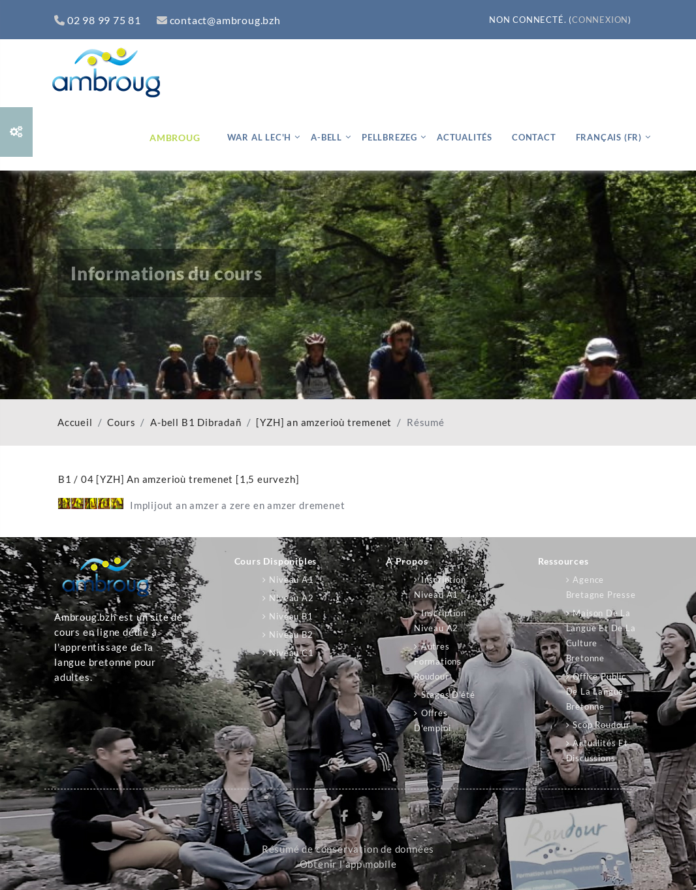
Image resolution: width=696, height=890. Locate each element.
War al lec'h (259, 137)
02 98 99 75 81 (97, 20)
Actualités (464, 137)
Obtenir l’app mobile (348, 864)
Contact (534, 137)
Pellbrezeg (389, 137)
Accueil (75, 422)
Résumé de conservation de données (348, 849)
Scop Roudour (601, 724)
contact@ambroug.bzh (219, 20)
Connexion (600, 19)
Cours (121, 422)
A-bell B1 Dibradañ (195, 422)
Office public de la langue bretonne (596, 691)
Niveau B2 (291, 634)
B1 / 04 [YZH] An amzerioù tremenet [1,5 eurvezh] (178, 479)
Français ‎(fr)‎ (609, 137)
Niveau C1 (291, 653)
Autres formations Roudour (438, 661)
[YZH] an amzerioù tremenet (324, 422)
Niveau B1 (291, 616)
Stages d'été (448, 694)
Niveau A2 (291, 598)
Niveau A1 (291, 579)
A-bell (326, 137)
